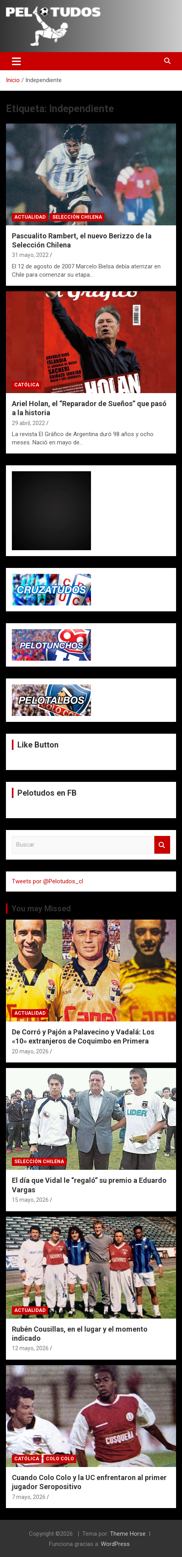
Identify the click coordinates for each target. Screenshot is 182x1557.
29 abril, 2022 (28, 423)
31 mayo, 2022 (30, 255)
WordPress (115, 1544)
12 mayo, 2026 (30, 1348)
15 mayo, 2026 (30, 1200)
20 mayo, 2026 (30, 1051)
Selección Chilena (77, 217)
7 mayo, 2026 (29, 1497)
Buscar (162, 845)
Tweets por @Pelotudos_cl (47, 881)
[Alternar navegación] (16, 61)
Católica (26, 385)
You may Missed (41, 908)
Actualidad (30, 217)
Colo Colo (60, 1458)
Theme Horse (128, 1533)
